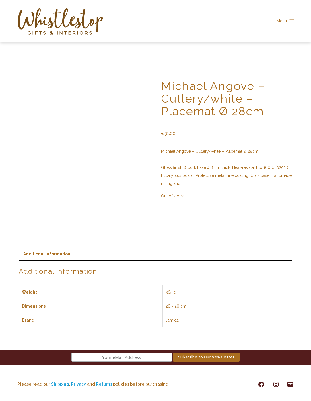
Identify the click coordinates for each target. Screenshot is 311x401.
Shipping (60, 384)
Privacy (78, 384)
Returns (104, 384)
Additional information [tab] (46, 254)
